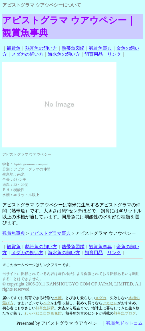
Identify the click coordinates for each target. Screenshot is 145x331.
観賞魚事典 (100, 48)
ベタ (47, 303)
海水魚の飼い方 (64, 54)
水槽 (58, 298)
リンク (114, 54)
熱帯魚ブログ (125, 313)
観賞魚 (14, 48)
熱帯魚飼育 (45, 308)
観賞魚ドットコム (124, 323)
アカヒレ (109, 303)
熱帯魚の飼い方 (41, 48)
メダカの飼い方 (27, 54)
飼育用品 (93, 54)
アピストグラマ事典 (50, 233)
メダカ (100, 298)
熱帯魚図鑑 (73, 48)
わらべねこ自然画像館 (43, 313)
